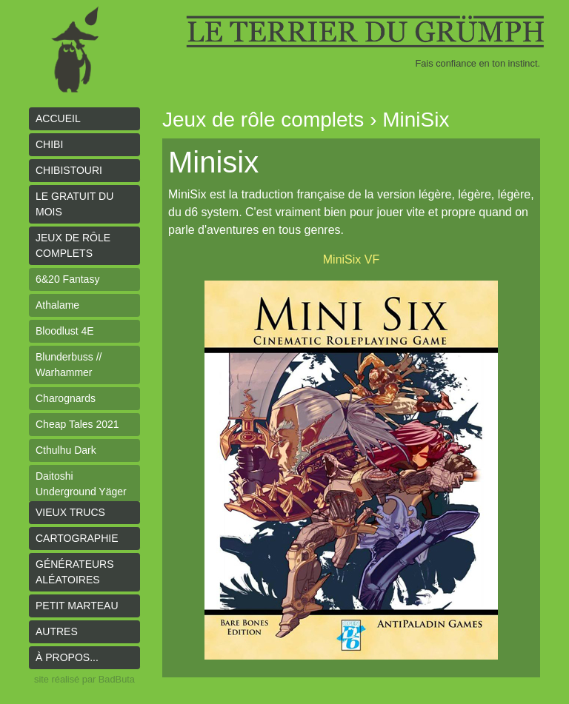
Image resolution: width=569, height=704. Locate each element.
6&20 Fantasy (67, 279)
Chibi (49, 144)
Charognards (66, 398)
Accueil (58, 118)
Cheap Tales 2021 (77, 424)
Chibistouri (69, 170)
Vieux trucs (70, 512)
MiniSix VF (351, 259)
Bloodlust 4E (65, 331)
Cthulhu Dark (66, 450)
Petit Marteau (77, 605)
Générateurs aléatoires (75, 572)
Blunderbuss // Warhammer (69, 364)
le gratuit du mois (74, 204)
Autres (57, 631)
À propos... (67, 657)
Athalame (57, 305)
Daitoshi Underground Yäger (81, 483)
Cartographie (77, 538)
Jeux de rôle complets (73, 245)
